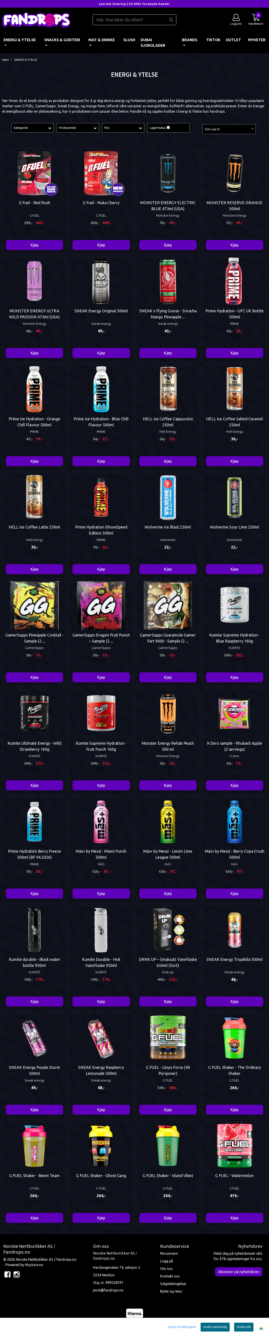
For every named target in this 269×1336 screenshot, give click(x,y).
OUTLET (233, 40)
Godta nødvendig (215, 1327)
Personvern (169, 1253)
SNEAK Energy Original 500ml (101, 311)
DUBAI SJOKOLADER (153, 43)
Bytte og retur (171, 1291)
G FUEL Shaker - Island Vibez (168, 1175)
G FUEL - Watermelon (234, 1175)
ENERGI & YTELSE (20, 40)
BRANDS (189, 40)
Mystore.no (34, 1265)
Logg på (166, 1261)
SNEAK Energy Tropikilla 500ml (234, 959)
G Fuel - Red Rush (34, 202)
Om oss (166, 1269)
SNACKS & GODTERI (62, 40)
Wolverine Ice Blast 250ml (168, 527)
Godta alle (244, 1327)
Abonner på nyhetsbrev (238, 1271)
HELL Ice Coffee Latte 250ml (34, 527)
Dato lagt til (212, 129)
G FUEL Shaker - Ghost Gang (101, 1175)
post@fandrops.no (108, 1290)
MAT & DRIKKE (101, 40)
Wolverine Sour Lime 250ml (234, 527)
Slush (129, 40)
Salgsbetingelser (173, 1284)
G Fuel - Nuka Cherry (101, 202)
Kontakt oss (170, 1276)
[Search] (134, 19)
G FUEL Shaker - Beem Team (34, 1175)
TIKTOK (213, 40)
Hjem (5, 59)
